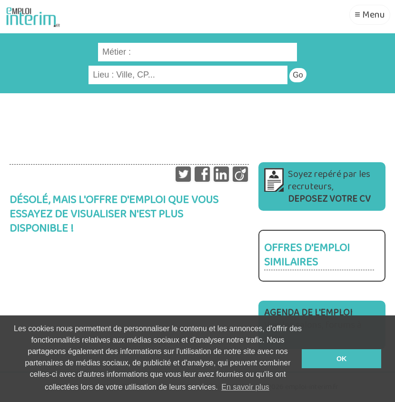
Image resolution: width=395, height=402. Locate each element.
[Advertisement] (197, 124)
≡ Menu (370, 14)
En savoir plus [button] (245, 387)
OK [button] (341, 359)
